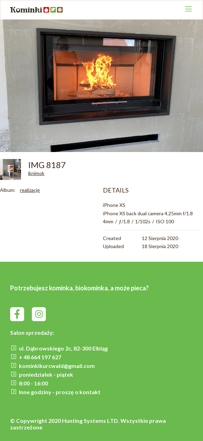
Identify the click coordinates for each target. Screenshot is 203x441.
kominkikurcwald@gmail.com (57, 365)
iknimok (36, 173)
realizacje (30, 190)
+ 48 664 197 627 (40, 357)
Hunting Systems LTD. (91, 420)
